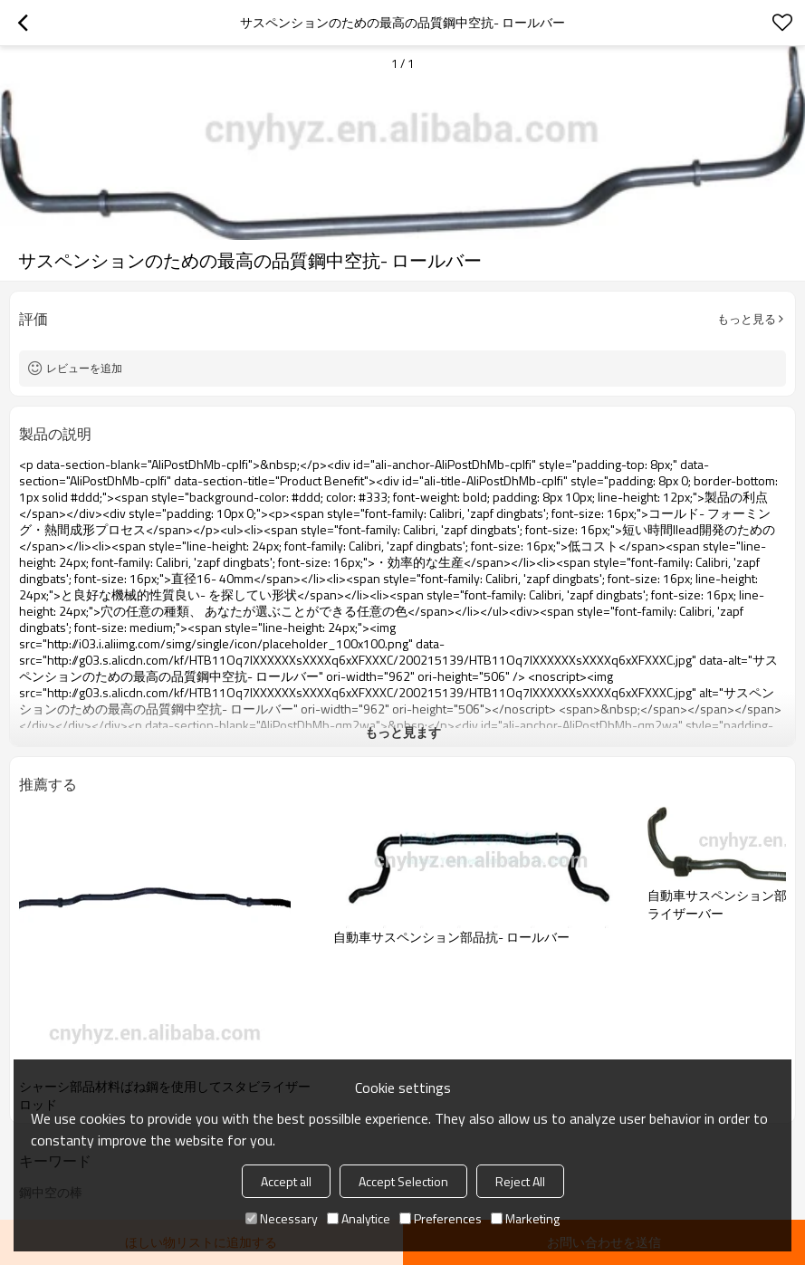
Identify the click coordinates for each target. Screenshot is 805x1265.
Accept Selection (403, 1181)
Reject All (520, 1181)
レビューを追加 (84, 368)
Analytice (358, 1218)
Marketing (525, 1218)
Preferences (440, 1218)
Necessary (281, 1218)
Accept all (286, 1181)
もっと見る (746, 319)
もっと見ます (403, 732)
